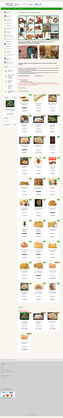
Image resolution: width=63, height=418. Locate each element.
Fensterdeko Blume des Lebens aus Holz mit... (38, 210)
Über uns (14, 8)
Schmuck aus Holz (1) (9, 41)
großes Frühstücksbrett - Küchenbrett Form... (52, 106)
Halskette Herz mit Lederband (38, 169)
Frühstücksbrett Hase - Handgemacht (24, 169)
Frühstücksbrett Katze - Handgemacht (52, 252)
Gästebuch (4, 8)
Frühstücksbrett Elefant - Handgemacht (24, 273)
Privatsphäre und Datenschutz (6, 377)
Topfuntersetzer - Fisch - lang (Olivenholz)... (24, 106)
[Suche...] (24, 4)
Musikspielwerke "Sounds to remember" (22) (8, 37)
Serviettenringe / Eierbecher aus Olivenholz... (52, 169)
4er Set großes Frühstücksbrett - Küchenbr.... (24, 127)
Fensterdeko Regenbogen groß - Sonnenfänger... (52, 127)
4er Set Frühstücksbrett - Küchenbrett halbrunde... (24, 294)
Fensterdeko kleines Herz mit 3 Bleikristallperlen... (52, 148)
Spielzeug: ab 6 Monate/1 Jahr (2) (7, 54)
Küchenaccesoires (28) (8, 24)
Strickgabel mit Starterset (52, 189)
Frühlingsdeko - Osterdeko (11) (8, 14)
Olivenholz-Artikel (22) (8, 27)
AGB (1, 375)
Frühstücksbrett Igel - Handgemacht (52, 210)
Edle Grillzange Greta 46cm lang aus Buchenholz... (38, 106)
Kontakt (2, 369)
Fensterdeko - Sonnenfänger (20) (7, 34)
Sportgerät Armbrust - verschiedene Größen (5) (8, 64)
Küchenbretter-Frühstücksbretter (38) (8, 22)
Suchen (9, 8)
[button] (49, 1)
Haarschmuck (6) (8, 43)
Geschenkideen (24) (7, 48)
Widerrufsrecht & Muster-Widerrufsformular (8, 373)
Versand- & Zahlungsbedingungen (6, 371)
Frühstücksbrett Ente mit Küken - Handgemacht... (38, 232)
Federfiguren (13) (8, 50)
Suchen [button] (45, 0)
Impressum (3, 367)
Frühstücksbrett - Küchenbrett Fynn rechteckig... (38, 127)
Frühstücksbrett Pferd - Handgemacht (52, 231)
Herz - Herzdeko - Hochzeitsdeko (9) (8, 18)
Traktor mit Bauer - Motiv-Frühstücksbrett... (38, 294)
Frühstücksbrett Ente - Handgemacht (53, 273)
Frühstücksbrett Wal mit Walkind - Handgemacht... (24, 253)
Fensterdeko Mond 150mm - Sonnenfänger (52, 294)
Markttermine (20, 8)
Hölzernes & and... (7, 122)
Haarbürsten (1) (8, 45)
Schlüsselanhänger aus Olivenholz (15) (9, 30)
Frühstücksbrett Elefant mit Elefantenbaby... (24, 148)
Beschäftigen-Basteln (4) (9, 57)
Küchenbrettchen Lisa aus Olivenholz (24, 189)
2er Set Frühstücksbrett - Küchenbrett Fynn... (38, 148)
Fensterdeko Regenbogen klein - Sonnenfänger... (24, 324)
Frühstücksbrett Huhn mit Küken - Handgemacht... (38, 253)
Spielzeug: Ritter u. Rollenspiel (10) (8, 60)
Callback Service (3, 379)
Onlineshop (28, 416)
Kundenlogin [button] (54, 0)
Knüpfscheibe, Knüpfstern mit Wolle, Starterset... (24, 211)
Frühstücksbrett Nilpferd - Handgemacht (38, 273)
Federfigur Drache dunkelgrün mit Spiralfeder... (24, 232)
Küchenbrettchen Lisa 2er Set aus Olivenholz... (38, 189)
